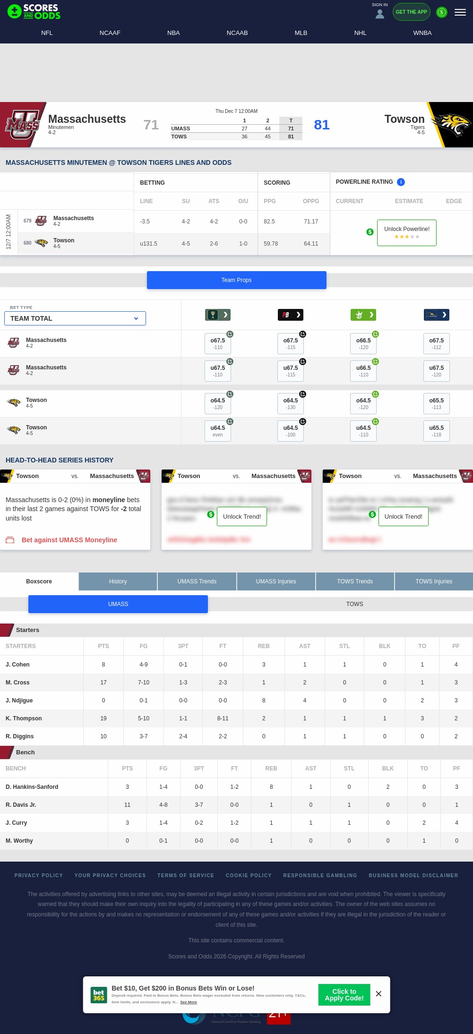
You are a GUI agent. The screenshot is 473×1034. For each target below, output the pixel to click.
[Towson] (63, 240)
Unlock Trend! (242, 516)
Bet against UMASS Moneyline (69, 540)
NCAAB (237, 32)
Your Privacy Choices (110, 875)
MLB (301, 32)
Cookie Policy (249, 875)
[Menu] (460, 12)
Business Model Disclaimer (413, 875)
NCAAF (110, 32)
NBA (173, 32)
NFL (47, 32)
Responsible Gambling (321, 875)
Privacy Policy (39, 875)
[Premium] (441, 16)
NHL (360, 32)
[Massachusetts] (73, 218)
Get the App (411, 12)
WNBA (422, 32)
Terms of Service (186, 875)
